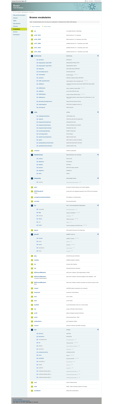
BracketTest (41, 336)
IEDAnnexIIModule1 (40, 272)
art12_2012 (37, 35)
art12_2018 (37, 39)
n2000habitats (42, 88)
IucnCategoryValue (43, 134)
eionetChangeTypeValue (44, 131)
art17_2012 (37, 47)
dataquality (41, 68)
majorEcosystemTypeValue (45, 137)
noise (36, 317)
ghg (35, 256)
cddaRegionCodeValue (44, 116)
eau (39, 342)
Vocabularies (16, 29)
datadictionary (38, 154)
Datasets (15, 18)
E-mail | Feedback (17, 399)
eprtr (35, 187)
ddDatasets (41, 161)
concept (40, 238)
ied (35, 268)
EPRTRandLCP (38, 191)
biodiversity (37, 56)
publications (38, 321)
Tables (14, 20)
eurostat (36, 201)
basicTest (41, 333)
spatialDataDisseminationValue (46, 142)
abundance (41, 59)
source (40, 244)
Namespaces (16, 34)
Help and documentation (19, 15)
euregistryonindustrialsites (42, 197)
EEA (19, 1)
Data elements (16, 23)
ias (35, 264)
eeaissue (41, 167)
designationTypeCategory (45, 125)
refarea (40, 218)
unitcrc (40, 225)
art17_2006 (37, 43)
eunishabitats (42, 74)
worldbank (37, 390)
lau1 (35, 296)
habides (36, 260)
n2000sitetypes (42, 94)
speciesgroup (42, 107)
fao (35, 205)
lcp (35, 309)
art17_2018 (37, 51)
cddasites (41, 119)
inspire (36, 288)
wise (35, 386)
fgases (36, 230)
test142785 (41, 358)
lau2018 (36, 304)
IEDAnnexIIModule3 (40, 276)
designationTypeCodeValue (45, 128)
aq (35, 31)
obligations (41, 170)
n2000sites (41, 91)
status (40, 173)
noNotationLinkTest (43, 352)
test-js (40, 355)
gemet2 (36, 234)
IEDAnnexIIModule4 (40, 282)
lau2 (35, 300)
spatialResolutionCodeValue (45, 145)
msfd (35, 313)
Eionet (19, 12)
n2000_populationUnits (44, 80)
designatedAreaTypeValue (45, 122)
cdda (35, 112)
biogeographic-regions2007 (45, 62)
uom (35, 382)
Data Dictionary (25, 12)
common (36, 150)
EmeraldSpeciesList (43, 71)
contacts (41, 158)
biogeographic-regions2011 (45, 65)
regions (40, 140)
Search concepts (47, 26)
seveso (36, 325)
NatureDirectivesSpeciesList (45, 101)
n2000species (42, 97)
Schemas (15, 26)
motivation (41, 77)
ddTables (41, 164)
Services (15, 31)
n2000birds (41, 84)
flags (40, 212)
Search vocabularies (36, 26)
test (35, 329)
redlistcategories (43, 104)
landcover (37, 292)
